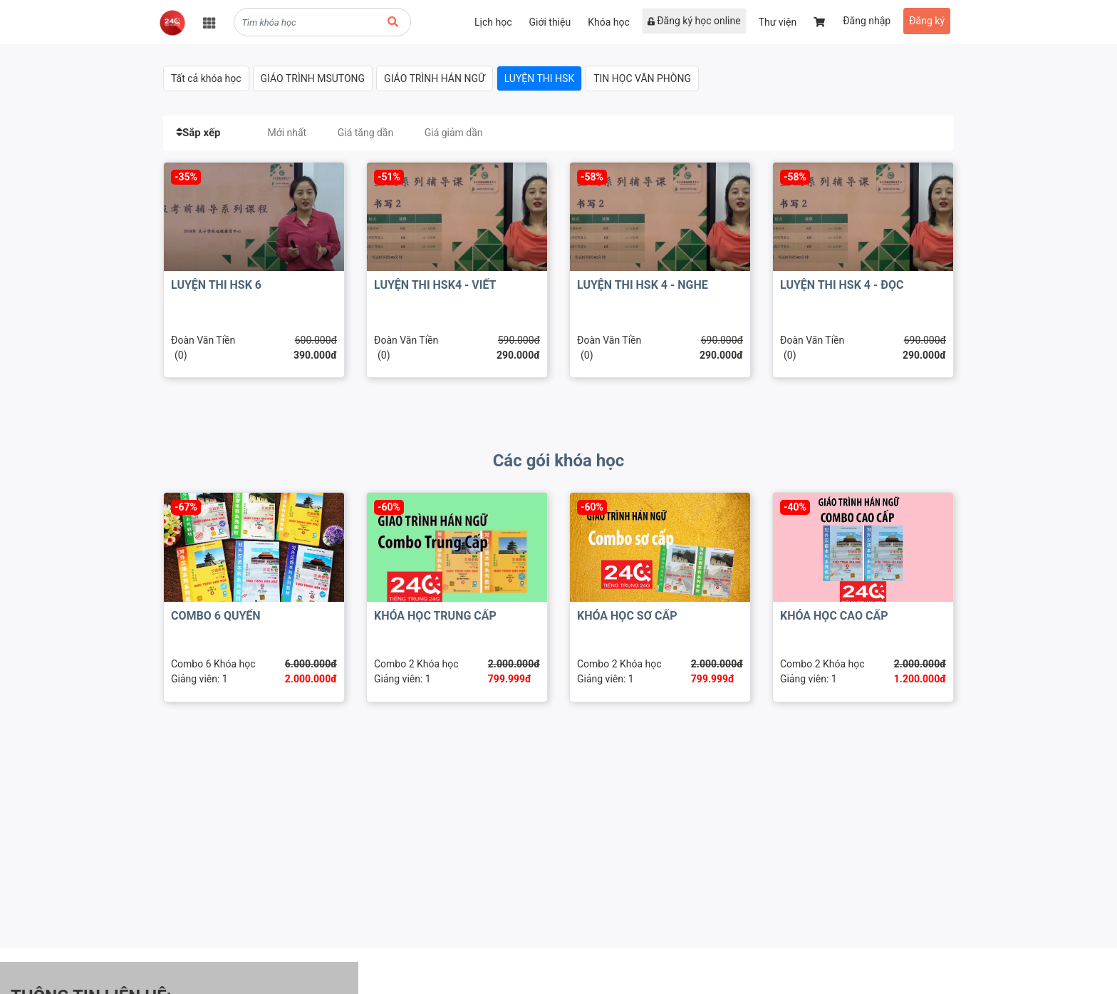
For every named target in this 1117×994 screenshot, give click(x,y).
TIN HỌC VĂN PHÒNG (642, 78)
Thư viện (778, 22)
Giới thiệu (550, 22)
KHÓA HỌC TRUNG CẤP (435, 615)
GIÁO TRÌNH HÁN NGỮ (434, 78)
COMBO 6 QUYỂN (216, 615)
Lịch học (492, 22)
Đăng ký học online (694, 20)
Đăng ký (927, 20)
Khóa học (609, 22)
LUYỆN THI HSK (539, 78)
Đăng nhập (866, 20)
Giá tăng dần (366, 132)
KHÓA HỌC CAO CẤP (834, 615)
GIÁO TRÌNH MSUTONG (313, 78)
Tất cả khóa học (206, 78)
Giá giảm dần (454, 132)
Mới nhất (286, 132)
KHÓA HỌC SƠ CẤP (627, 615)
